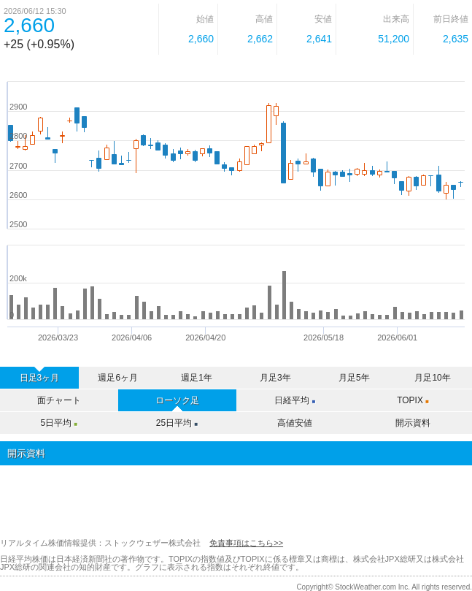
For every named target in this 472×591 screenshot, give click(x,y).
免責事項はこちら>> (246, 542)
